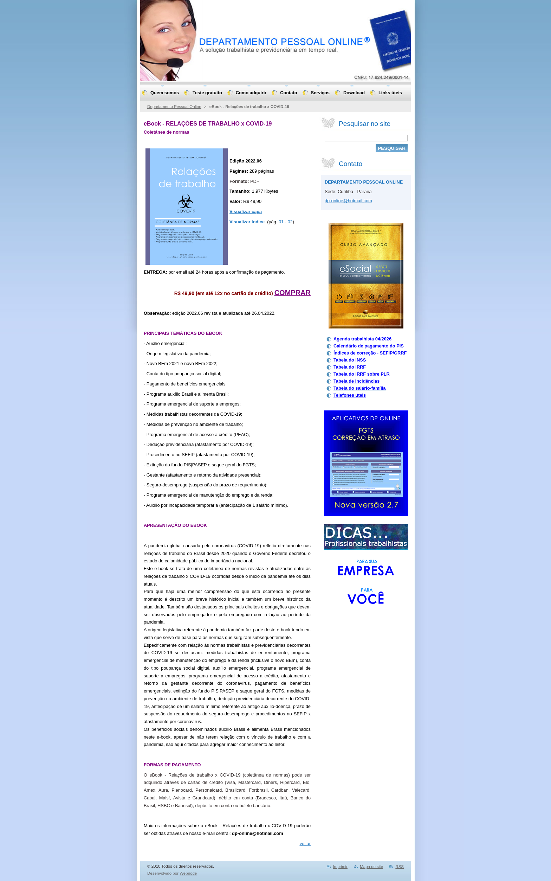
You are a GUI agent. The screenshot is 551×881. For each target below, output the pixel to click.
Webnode (188, 873)
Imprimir (340, 866)
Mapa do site (371, 866)
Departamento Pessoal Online (174, 106)
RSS (399, 866)
